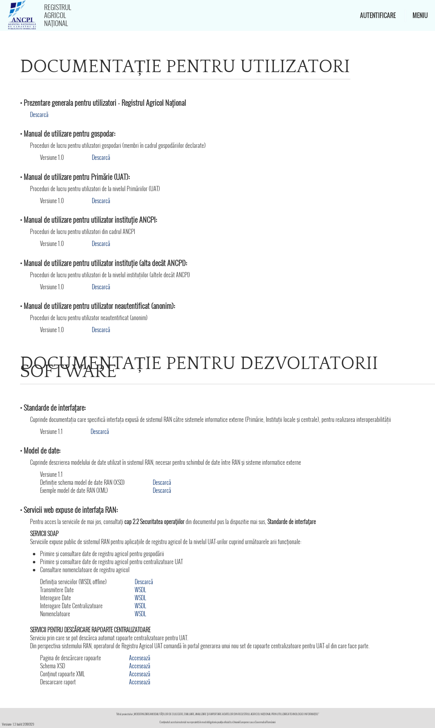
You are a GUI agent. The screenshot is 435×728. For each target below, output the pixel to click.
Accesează (139, 657)
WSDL (140, 589)
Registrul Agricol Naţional (57, 15)
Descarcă (39, 114)
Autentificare (378, 15)
